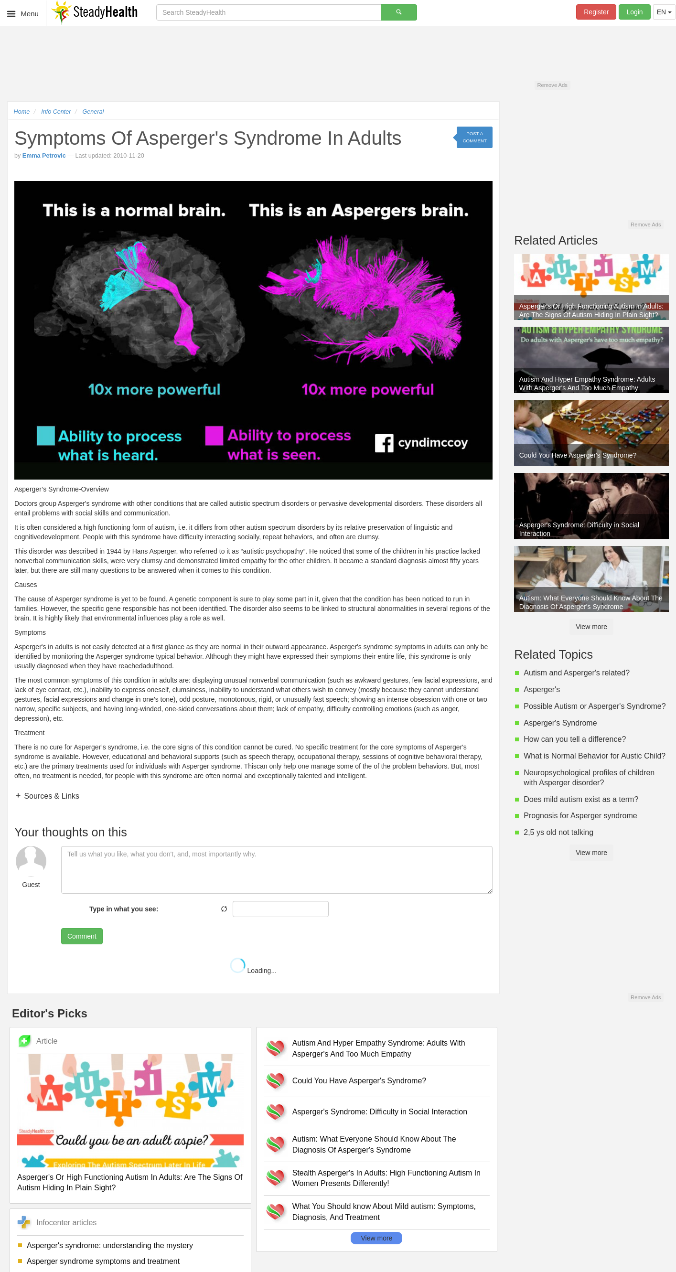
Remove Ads (552, 85)
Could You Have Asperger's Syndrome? (359, 1081)
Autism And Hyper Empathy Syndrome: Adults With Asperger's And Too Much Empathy (378, 1048)
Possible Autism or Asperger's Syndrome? (594, 706)
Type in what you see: (123, 909)
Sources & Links (50, 796)
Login (634, 12)
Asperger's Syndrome (560, 723)
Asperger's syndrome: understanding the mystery (110, 1245)
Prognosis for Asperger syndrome (580, 816)
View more (376, 1238)
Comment (82, 936)
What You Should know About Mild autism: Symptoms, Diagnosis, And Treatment (384, 1211)
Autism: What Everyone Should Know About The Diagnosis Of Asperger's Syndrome (374, 1144)
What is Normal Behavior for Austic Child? (594, 756)
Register (596, 12)
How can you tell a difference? (575, 739)
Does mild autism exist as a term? (581, 799)
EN (664, 12)
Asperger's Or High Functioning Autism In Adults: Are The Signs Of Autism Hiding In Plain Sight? (129, 1182)
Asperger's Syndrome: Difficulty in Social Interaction (379, 1112)
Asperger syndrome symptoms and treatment (103, 1261)
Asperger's (542, 689)
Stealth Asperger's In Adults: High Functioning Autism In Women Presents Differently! (386, 1178)
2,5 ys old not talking (558, 832)
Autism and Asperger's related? (577, 673)
